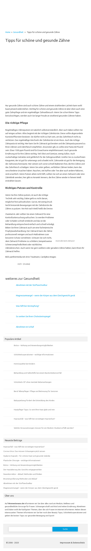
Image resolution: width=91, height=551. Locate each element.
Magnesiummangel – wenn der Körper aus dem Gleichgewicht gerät (45, 295)
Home (7, 32)
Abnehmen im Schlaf (25, 327)
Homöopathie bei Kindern (24, 364)
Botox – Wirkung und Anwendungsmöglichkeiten (33, 345)
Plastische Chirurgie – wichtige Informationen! (21, 460)
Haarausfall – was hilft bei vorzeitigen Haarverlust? (34, 419)
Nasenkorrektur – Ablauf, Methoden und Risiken (22, 474)
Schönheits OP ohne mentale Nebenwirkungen (32, 382)
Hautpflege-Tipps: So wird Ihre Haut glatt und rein (34, 410)
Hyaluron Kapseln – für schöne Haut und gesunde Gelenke (26, 456)
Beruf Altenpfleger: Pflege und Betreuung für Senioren (36, 391)
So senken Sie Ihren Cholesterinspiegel (33, 316)
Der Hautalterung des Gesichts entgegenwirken (22, 470)
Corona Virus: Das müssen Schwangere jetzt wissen (24, 451)
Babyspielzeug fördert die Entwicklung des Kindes (34, 400)
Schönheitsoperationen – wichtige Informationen (34, 355)
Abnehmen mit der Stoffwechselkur (31, 285)
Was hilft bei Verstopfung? (27, 306)
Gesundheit (18, 32)
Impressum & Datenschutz (72, 543)
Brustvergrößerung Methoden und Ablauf (20, 479)
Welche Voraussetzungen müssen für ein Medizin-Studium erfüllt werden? (44, 428)
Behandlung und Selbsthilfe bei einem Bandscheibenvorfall (37, 373)
